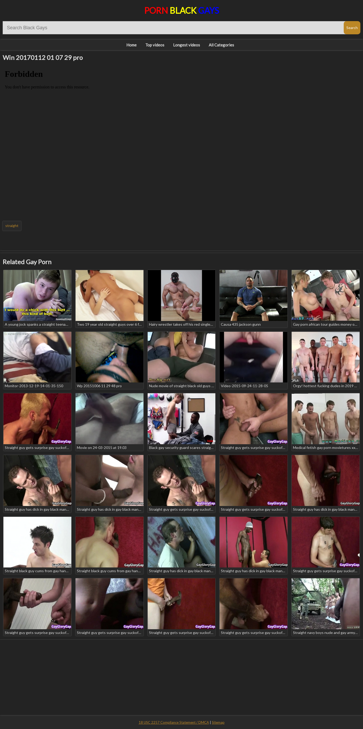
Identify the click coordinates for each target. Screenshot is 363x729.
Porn (181, 10)
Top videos (154, 44)
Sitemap (218, 722)
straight (11, 225)
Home (131, 44)
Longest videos (186, 44)
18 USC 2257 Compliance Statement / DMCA (174, 722)
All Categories (221, 44)
